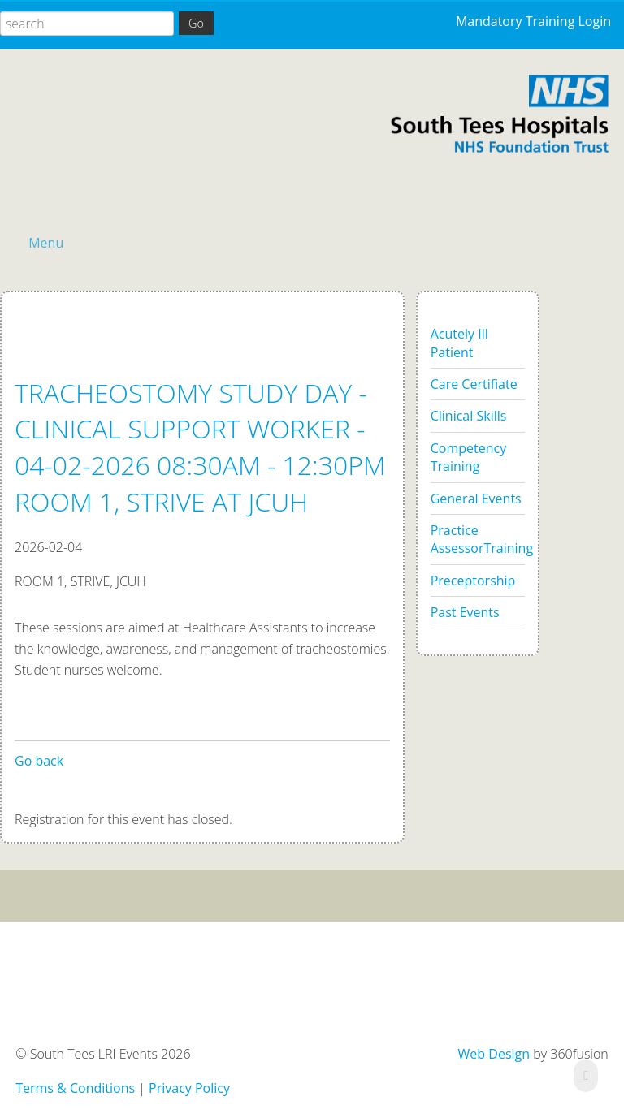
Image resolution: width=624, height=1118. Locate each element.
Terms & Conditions (75, 1088)
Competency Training (468, 457)
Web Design (494, 1054)
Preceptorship (473, 580)
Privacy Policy (189, 1088)
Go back (39, 761)
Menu (45, 243)
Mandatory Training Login (533, 21)
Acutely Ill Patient (459, 342)
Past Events (465, 612)
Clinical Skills (469, 416)
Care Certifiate (474, 384)
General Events (476, 498)
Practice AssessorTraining (478, 539)
